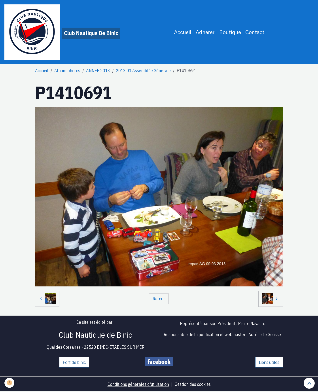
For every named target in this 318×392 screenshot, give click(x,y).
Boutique (230, 32)
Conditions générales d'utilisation (138, 384)
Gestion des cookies (193, 384)
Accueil (182, 32)
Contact (254, 32)
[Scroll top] (309, 383)
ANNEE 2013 (98, 71)
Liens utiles (269, 362)
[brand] (62, 32)
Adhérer (205, 32)
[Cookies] (9, 383)
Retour (159, 299)
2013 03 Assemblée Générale (143, 71)
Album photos (67, 71)
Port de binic (74, 362)
